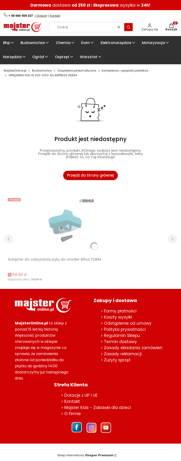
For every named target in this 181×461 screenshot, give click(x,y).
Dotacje (41, 15)
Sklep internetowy (85, 455)
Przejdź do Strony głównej (90, 175)
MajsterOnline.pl (15, 71)
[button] (128, 27)
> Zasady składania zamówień (131, 348)
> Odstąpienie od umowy (126, 323)
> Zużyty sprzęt (116, 360)
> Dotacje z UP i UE (79, 395)
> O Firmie (71, 414)
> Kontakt (70, 401)
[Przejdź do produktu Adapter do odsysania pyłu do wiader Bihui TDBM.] (67, 225)
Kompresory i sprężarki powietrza (125, 71)
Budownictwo (42, 71)
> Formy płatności (118, 311)
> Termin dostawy (119, 341)
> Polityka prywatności (123, 329)
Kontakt (55, 15)
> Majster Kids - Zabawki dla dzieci (96, 407)
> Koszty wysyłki (116, 317)
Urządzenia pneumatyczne (77, 71)
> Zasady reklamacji (121, 354)
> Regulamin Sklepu (120, 335)
